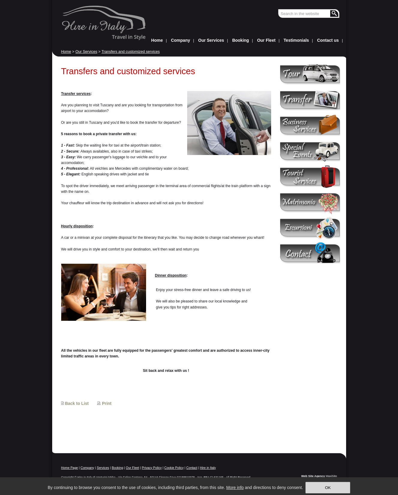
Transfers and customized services (130, 52)
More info (235, 487)
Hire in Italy (208, 467)
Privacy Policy (152, 467)
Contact (191, 467)
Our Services (86, 52)
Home (66, 52)
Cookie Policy (174, 467)
